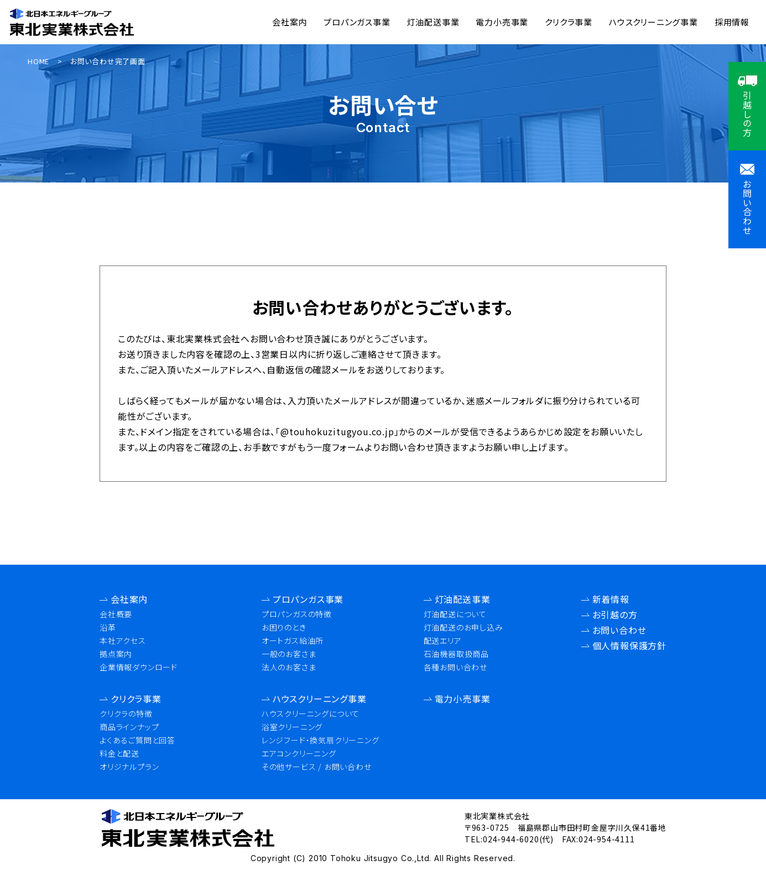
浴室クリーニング (292, 726)
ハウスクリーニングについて (310, 713)
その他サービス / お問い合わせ (317, 766)
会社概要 (116, 613)
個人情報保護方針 (629, 645)
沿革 (108, 627)
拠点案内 (116, 653)
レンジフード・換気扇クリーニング (320, 740)
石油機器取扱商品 (456, 653)
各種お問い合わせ (455, 667)
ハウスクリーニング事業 (653, 22)
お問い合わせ (619, 630)
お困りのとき (284, 627)
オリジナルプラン (129, 766)
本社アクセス (123, 640)
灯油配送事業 (433, 22)
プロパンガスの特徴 (297, 613)
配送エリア (443, 640)
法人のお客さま (289, 667)
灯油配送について (455, 613)
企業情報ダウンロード (139, 667)
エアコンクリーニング (299, 753)
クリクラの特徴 (126, 713)
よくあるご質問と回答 (137, 740)
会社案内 (289, 22)
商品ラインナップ (129, 726)
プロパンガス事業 (357, 22)
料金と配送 (119, 753)
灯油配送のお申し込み (463, 627)
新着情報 (610, 599)
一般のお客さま (289, 653)
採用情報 (732, 22)
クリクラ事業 (568, 22)
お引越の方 (615, 614)
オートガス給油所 (293, 640)
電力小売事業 (502, 22)
